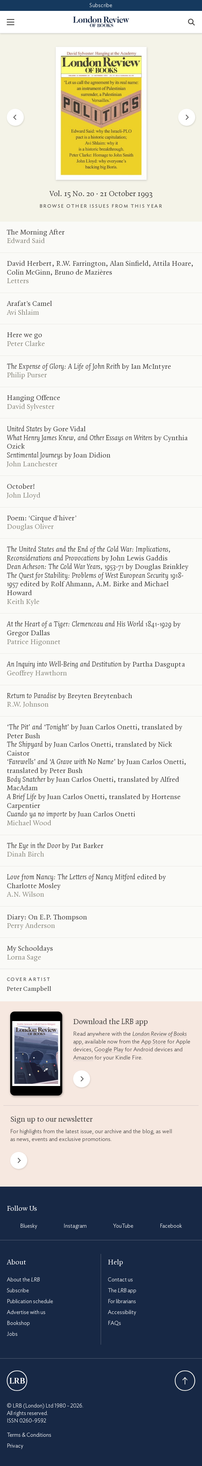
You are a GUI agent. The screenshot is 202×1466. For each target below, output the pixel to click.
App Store (153, 1042)
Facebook (171, 1226)
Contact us (120, 1279)
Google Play (108, 1049)
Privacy (15, 1446)
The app (122, 1290)
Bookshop (18, 1323)
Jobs (12, 1334)
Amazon (83, 1057)
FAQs (114, 1323)
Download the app (110, 1022)
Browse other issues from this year (101, 206)
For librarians (122, 1301)
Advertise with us (26, 1312)
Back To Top (185, 1380)
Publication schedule (30, 1301)
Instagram (75, 1226)
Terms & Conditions (29, 1435)
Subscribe (100, 5)
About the (23, 1279)
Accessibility (122, 1312)
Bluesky (28, 1226)
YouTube (123, 1226)
